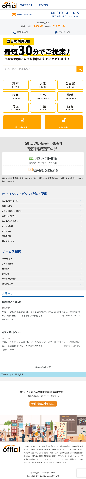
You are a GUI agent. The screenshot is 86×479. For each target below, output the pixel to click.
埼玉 (16, 108)
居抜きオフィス (8, 241)
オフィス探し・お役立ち (11, 211)
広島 (43, 96)
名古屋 (70, 85)
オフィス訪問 (7, 226)
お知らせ (5, 274)
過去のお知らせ (43, 367)
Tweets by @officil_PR (12, 374)
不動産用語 (6, 236)
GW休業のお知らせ (11, 302)
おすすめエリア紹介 (10, 221)
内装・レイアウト (9, 216)
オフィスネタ (7, 231)
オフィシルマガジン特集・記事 (24, 194)
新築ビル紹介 (7, 206)
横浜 (70, 96)
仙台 (70, 108)
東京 (15, 85)
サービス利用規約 (9, 279)
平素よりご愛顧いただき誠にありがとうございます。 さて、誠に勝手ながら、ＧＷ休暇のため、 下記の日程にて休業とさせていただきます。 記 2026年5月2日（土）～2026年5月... (42, 315)
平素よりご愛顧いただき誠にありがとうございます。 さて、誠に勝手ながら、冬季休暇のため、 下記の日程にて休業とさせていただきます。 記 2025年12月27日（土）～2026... (41, 346)
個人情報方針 (7, 284)
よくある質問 (7, 264)
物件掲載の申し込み (43, 403)
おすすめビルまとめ (10, 201)
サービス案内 (11, 251)
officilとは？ (7, 259)
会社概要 (5, 269)
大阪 (43, 85)
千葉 (43, 108)
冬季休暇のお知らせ (12, 332)
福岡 (16, 96)
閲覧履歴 (22, 32)
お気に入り (63, 32)
